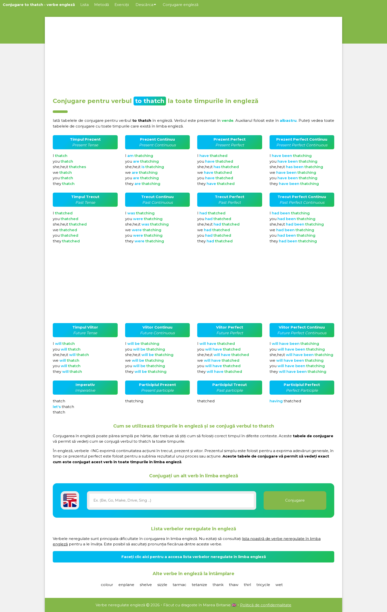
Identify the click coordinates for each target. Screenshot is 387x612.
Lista (84, 4)
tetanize (199, 584)
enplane (126, 584)
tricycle (263, 584)
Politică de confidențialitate (265, 605)
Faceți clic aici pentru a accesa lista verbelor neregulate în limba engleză (193, 556)
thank (218, 584)
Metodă (101, 4)
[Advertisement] (193, 55)
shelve (146, 584)
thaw (233, 584)
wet (279, 584)
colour (107, 584)
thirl (247, 584)
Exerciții (121, 4)
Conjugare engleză (180, 4)
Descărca (146, 4)
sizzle (162, 584)
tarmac (179, 584)
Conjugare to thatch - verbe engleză (39, 4)
